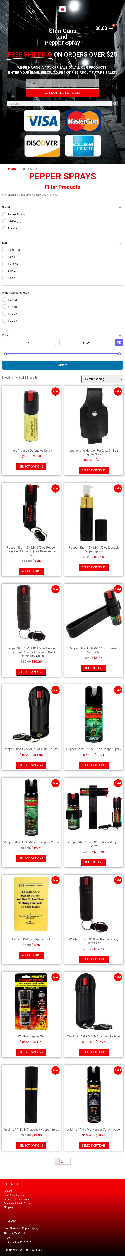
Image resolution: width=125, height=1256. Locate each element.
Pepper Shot (15, 214)
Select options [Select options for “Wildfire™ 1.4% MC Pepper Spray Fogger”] (94, 1145)
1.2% (11, 299)
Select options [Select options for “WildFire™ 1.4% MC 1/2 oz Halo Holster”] (94, 1052)
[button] (62, 9)
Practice (13, 228)
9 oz (10, 278)
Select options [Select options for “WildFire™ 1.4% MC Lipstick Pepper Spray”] (31, 1145)
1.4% (11, 306)
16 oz (11, 264)
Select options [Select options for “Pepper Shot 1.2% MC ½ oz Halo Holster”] (31, 765)
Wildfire (12, 221)
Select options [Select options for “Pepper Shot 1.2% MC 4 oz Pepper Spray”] (31, 858)
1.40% (12, 313)
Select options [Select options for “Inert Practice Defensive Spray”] (31, 466)
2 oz (10, 257)
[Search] (115, 103)
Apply (62, 365)
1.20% (12, 320)
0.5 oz (12, 250)
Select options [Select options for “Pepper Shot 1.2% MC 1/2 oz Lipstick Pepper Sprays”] (94, 567)
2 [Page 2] (62, 1161)
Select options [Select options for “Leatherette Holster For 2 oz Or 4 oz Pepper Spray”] (94, 470)
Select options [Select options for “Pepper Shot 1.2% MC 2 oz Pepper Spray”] (94, 765)
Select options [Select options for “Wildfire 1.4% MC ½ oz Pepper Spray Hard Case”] (94, 959)
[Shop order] (102, 379)
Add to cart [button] (31, 571)
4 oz (10, 271)
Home (12, 168)
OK (119, 342)
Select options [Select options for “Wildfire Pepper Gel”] (31, 1052)
